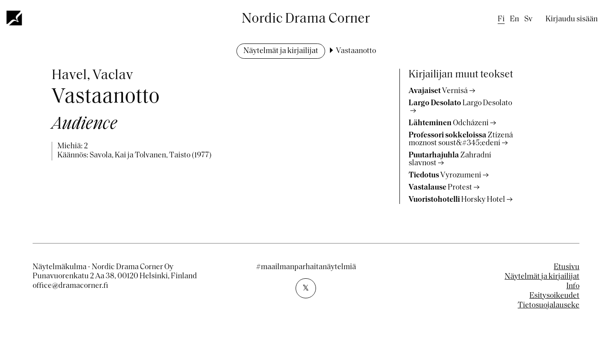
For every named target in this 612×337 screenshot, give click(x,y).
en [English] (514, 19)
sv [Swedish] (528, 19)
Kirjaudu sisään (571, 19)
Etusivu (566, 267)
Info (572, 286)
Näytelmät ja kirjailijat (280, 51)
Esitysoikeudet (554, 296)
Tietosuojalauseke (548, 305)
